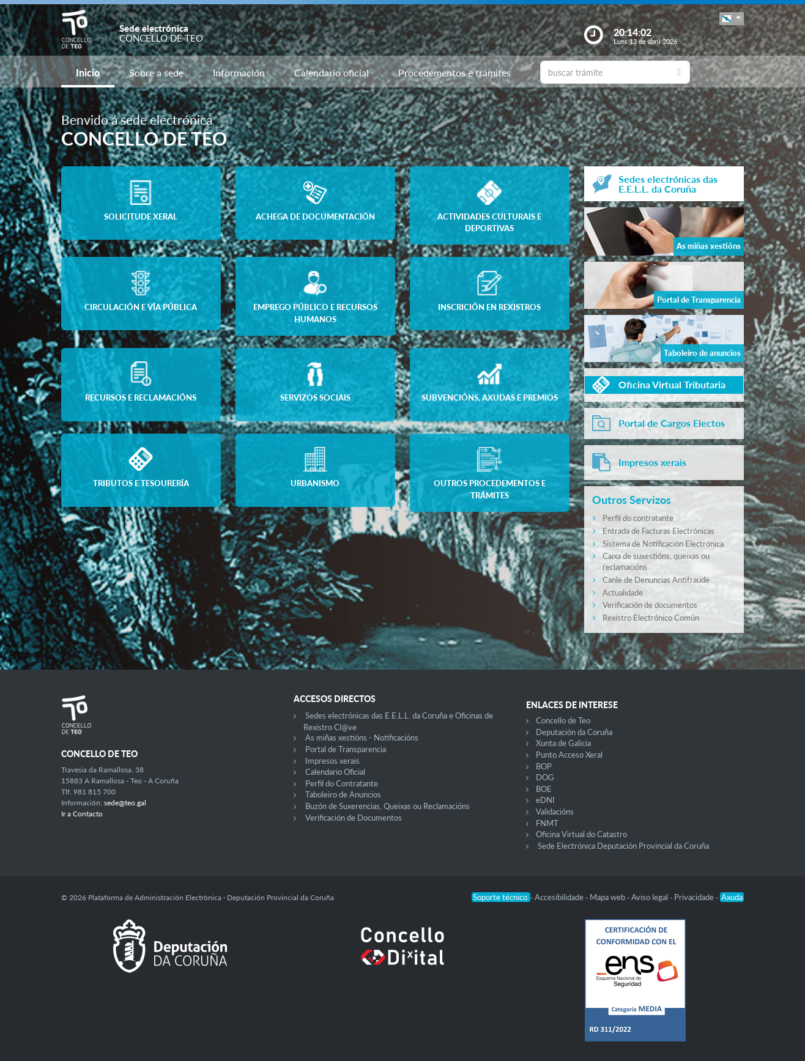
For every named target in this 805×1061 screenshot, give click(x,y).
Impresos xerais (332, 761)
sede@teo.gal (125, 802)
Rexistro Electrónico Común (651, 618)
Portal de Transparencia (345, 749)
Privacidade (695, 897)
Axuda (732, 897)
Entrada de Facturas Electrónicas (658, 531)
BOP (544, 766)
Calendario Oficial (335, 772)
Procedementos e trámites (454, 72)
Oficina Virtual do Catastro (581, 834)
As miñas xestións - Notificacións (361, 737)
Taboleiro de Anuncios (343, 794)
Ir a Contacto (82, 813)
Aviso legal (650, 897)
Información (239, 72)
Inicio (88, 72)
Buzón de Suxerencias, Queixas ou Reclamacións (387, 806)
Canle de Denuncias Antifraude (656, 580)
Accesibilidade (560, 897)
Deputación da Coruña (574, 732)
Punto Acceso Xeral (569, 755)
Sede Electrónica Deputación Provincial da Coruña (623, 846)
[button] (731, 18)
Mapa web (608, 897)
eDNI (545, 800)
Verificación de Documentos (353, 818)
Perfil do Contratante (341, 783)
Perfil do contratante (638, 518)
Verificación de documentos (650, 605)
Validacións (555, 811)
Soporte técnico (501, 897)
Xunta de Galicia (563, 743)
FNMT (547, 823)
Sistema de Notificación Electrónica (663, 544)
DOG (545, 777)
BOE (544, 789)
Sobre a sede (156, 72)
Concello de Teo (563, 720)
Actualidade (623, 592)
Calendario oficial (331, 72)
